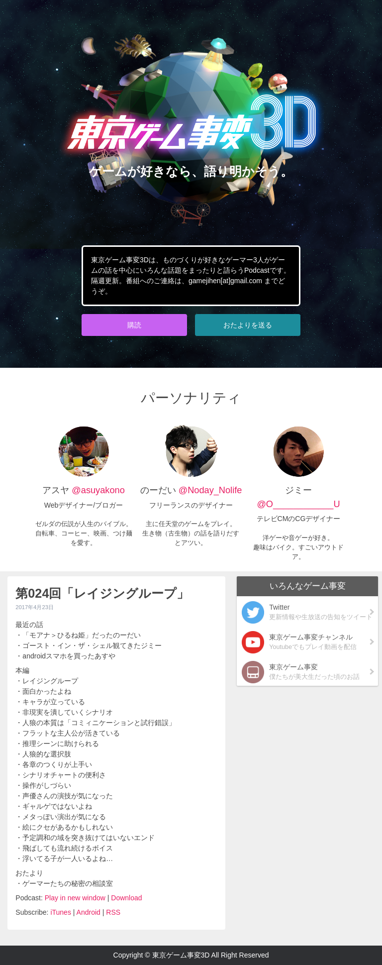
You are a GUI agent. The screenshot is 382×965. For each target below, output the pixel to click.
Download (126, 898)
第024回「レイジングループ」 (102, 593)
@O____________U (298, 504)
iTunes (60, 912)
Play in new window (75, 898)
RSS (113, 912)
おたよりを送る (247, 325)
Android (88, 912)
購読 (134, 325)
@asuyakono (98, 490)
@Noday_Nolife (209, 490)
